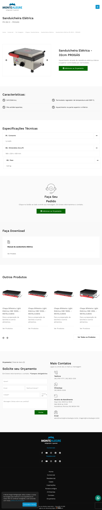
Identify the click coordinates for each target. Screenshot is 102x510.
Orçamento (51, 499)
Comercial (11, 32)
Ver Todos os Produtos (86, 337)
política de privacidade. (18, 500)
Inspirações (51, 485)
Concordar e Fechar (29, 504)
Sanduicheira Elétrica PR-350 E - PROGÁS (68, 32)
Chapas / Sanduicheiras (32, 32)
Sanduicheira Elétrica (47, 32)
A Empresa (51, 492)
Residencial (51, 478)
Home (4, 32)
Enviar (41, 412)
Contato (51, 495)
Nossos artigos (51, 488)
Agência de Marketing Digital (47, 508)
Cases (51, 482)
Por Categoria (20, 32)
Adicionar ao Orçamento (73, 68)
